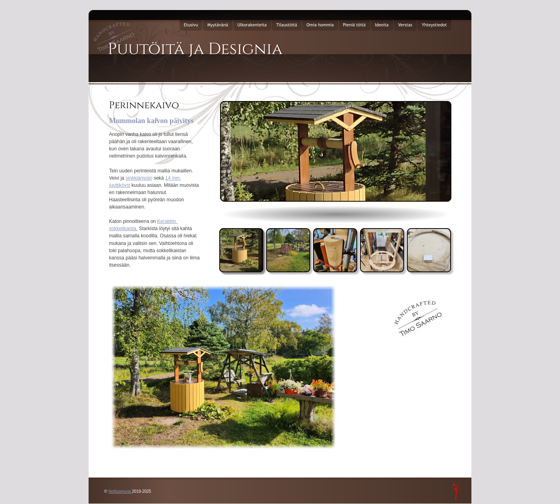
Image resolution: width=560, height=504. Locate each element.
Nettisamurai (120, 491)
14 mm (173, 178)
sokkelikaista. (123, 228)
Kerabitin (167, 221)
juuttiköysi (119, 185)
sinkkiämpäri (138, 178)
